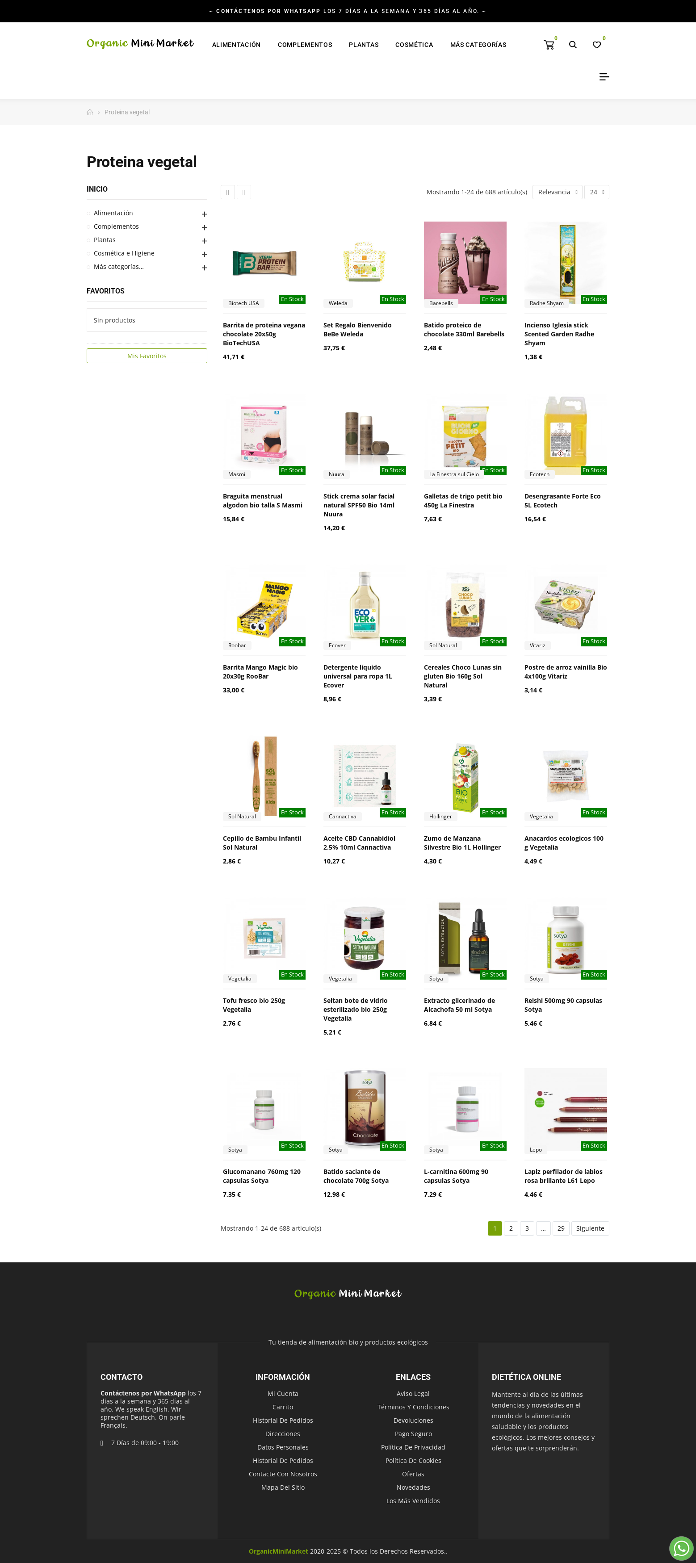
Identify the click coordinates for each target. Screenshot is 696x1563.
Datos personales (283, 1447)
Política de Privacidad (413, 1447)
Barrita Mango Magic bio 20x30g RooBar (260, 671)
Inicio (97, 189)
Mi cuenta (283, 1393)
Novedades (413, 1487)
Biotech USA (243, 303)
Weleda (338, 303)
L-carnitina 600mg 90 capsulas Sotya (456, 1176)
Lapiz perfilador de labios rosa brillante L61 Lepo (563, 1176)
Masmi (236, 474)
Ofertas (413, 1474)
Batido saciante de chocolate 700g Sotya (356, 1176)
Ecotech (539, 474)
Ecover (337, 645)
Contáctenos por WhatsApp (143, 1393)
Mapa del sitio (283, 1487)
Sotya (436, 978)
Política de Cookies (413, 1460)
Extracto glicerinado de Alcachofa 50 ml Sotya (459, 1005)
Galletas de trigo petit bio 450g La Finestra (463, 500)
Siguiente (590, 1228)
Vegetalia (541, 816)
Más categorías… (119, 266)
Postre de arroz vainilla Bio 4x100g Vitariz (565, 671)
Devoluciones (413, 1420)
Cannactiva (342, 816)
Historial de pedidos (283, 1420)
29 (561, 1228)
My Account (601, 77)
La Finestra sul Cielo (454, 474)
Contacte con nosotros (283, 1474)
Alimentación (113, 213)
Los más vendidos (413, 1500)
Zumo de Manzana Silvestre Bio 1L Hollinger (462, 842)
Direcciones (282, 1433)
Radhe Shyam (547, 303)
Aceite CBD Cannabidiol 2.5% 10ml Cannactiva (359, 842)
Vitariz (537, 645)
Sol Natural (443, 645)
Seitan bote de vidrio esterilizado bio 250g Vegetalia (355, 1009)
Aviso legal (413, 1393)
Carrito (283, 1407)
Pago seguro (413, 1433)
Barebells (441, 303)
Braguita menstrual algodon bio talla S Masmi (262, 500)
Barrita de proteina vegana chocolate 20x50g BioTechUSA (264, 334)
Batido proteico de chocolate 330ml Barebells (464, 329)
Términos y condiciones (413, 1407)
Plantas (105, 239)
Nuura (336, 474)
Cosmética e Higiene (124, 253)
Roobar (237, 645)
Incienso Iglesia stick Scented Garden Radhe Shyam (559, 334)
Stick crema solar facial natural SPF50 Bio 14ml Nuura (358, 505)
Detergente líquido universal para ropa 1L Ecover (357, 676)
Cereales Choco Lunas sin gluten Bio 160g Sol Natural (463, 676)
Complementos (116, 226)
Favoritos (106, 291)
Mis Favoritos (147, 356)
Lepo (536, 1149)
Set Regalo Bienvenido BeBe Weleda (357, 329)
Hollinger (440, 816)
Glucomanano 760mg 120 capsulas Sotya (262, 1176)
